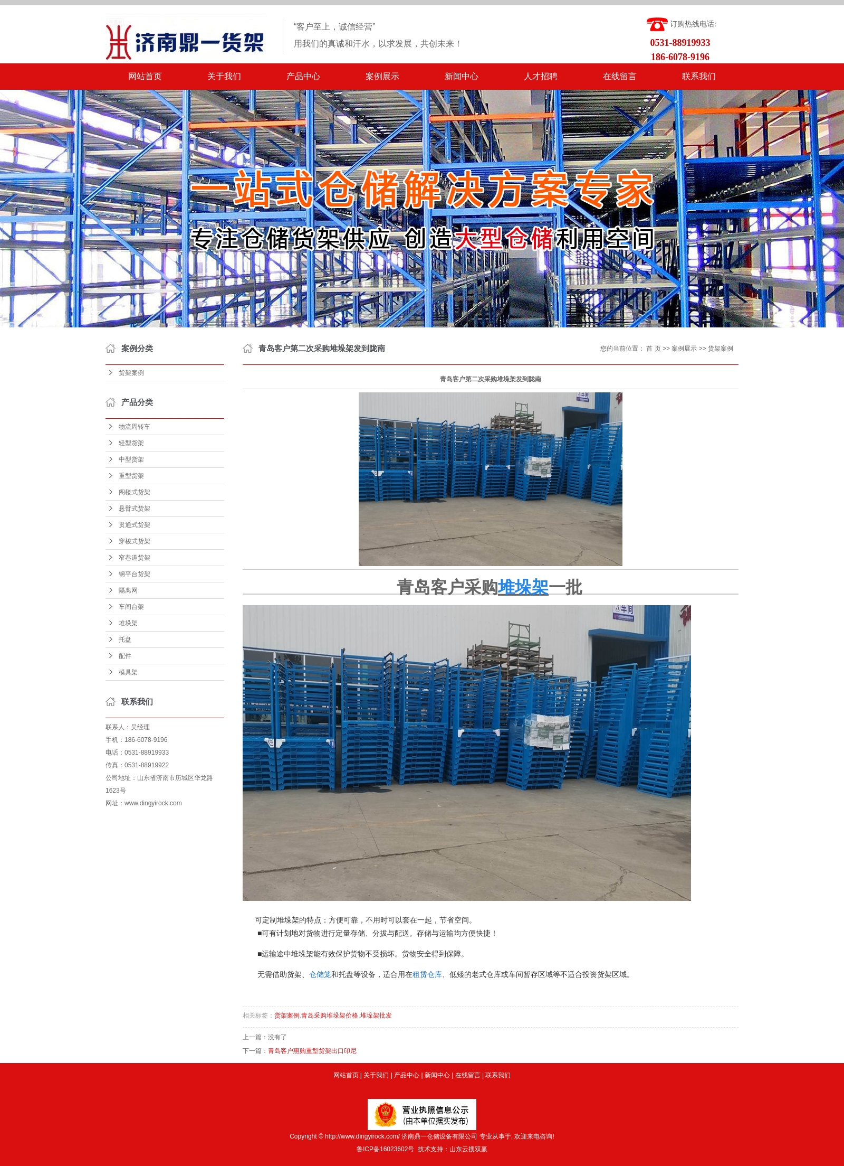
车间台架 (131, 606)
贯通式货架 (134, 525)
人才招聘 (541, 76)
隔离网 (128, 590)
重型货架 (131, 475)
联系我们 (699, 76)
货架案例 (131, 373)
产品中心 (303, 76)
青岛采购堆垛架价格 (329, 1015)
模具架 (128, 672)
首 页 (653, 348)
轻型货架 (131, 443)
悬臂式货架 (134, 508)
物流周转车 (134, 426)
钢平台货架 (134, 574)
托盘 (125, 639)
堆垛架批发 (376, 1015)
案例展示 (382, 76)
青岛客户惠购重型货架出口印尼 (312, 1051)
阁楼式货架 (134, 492)
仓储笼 (320, 974)
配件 (125, 656)
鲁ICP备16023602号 (385, 1149)
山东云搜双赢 (468, 1149)
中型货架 (131, 459)
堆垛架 (128, 623)
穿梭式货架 (134, 541)
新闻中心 (461, 76)
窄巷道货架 (134, 557)
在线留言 (620, 76)
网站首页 (145, 76)
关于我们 (224, 76)
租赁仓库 (427, 974)
